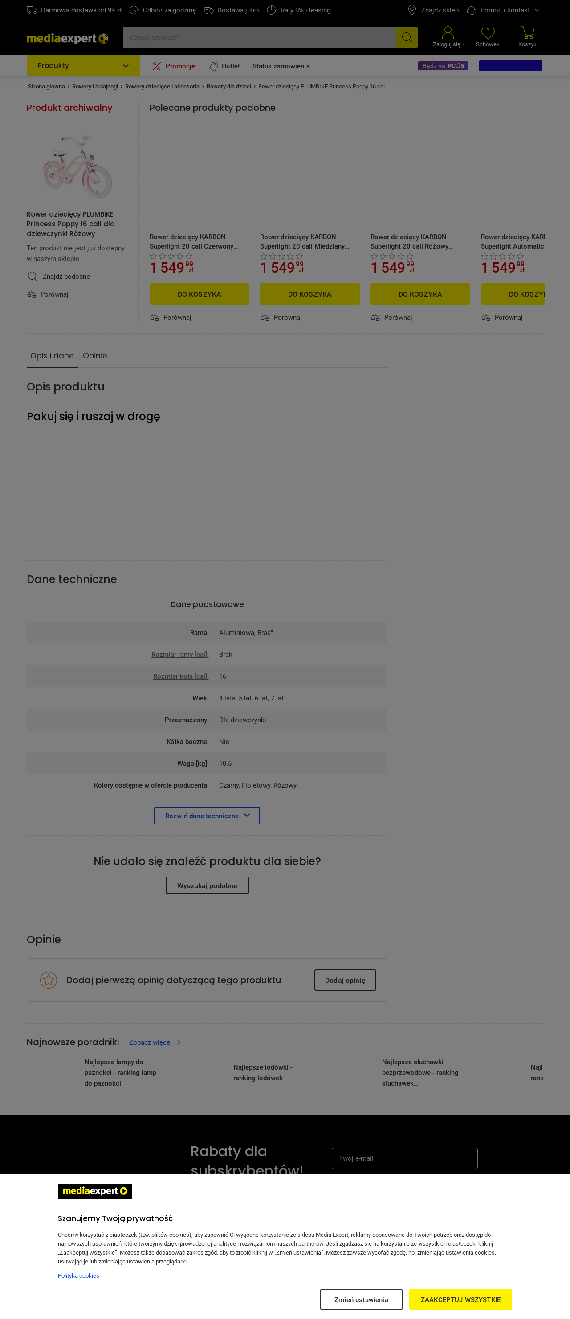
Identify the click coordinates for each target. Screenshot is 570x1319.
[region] (285, 1246)
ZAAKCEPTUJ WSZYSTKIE (461, 1299)
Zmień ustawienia (361, 1299)
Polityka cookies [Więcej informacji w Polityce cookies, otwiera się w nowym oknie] (78, 1275)
